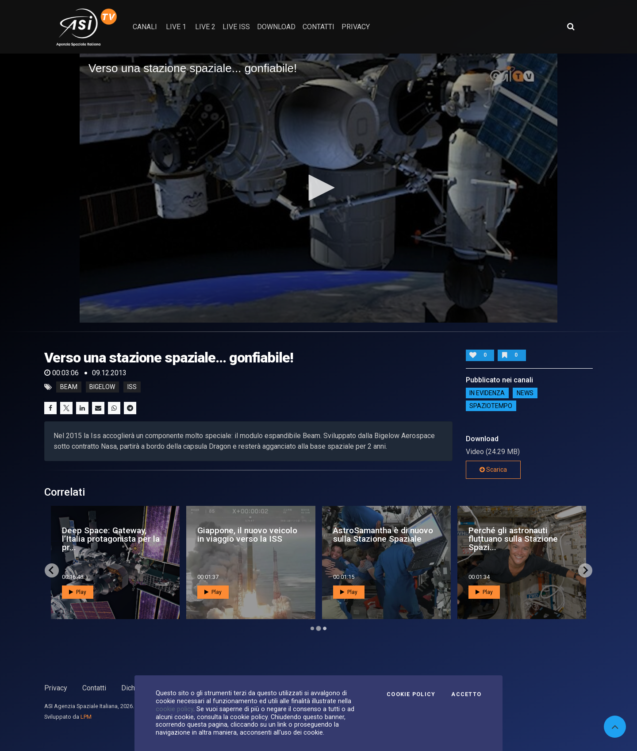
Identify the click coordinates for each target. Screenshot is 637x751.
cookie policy (174, 708)
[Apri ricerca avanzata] (571, 26)
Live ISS (236, 27)
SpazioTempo (490, 405)
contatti (318, 27)
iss (132, 387)
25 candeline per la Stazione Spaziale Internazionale (233, 538)
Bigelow (102, 387)
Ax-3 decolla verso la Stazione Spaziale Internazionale (373, 538)
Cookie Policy (411, 694)
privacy (356, 27)
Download (276, 27)
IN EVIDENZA (487, 393)
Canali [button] (145, 27)
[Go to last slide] (52, 570)
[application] (318, 188)
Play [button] (77, 592)
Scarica (493, 469)
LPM (86, 716)
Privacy (55, 688)
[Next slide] (585, 570)
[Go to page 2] (318, 628)
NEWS (525, 393)
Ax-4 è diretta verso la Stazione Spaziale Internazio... (104, 538)
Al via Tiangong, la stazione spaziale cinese (520, 534)
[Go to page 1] (312, 628)
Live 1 (176, 27)
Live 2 (205, 27)
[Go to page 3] (324, 628)
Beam (68, 387)
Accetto (466, 694)
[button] (318, 187)
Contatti (94, 688)
